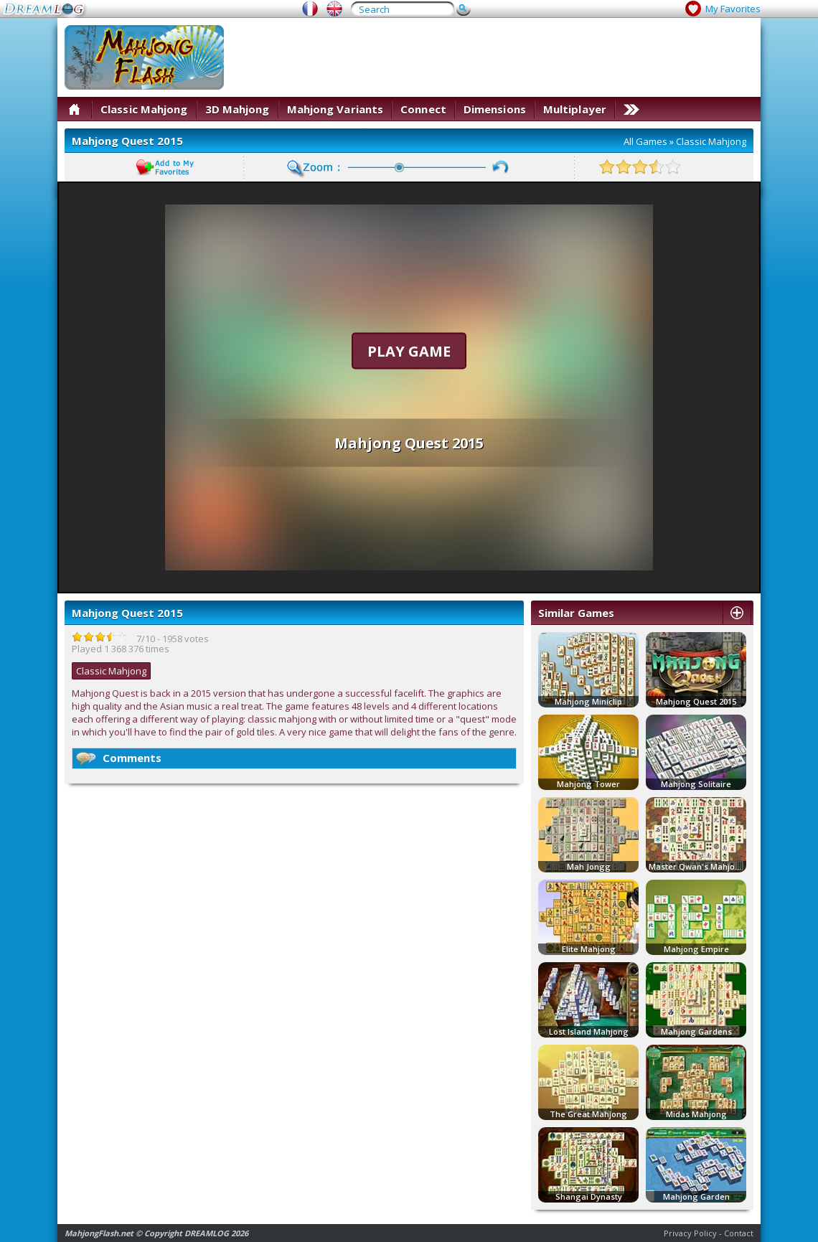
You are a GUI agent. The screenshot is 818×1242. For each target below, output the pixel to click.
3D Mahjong (237, 109)
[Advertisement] (564, 125)
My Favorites (733, 8)
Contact (738, 1233)
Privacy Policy (690, 1233)
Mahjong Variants (335, 109)
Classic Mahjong (144, 109)
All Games (645, 141)
